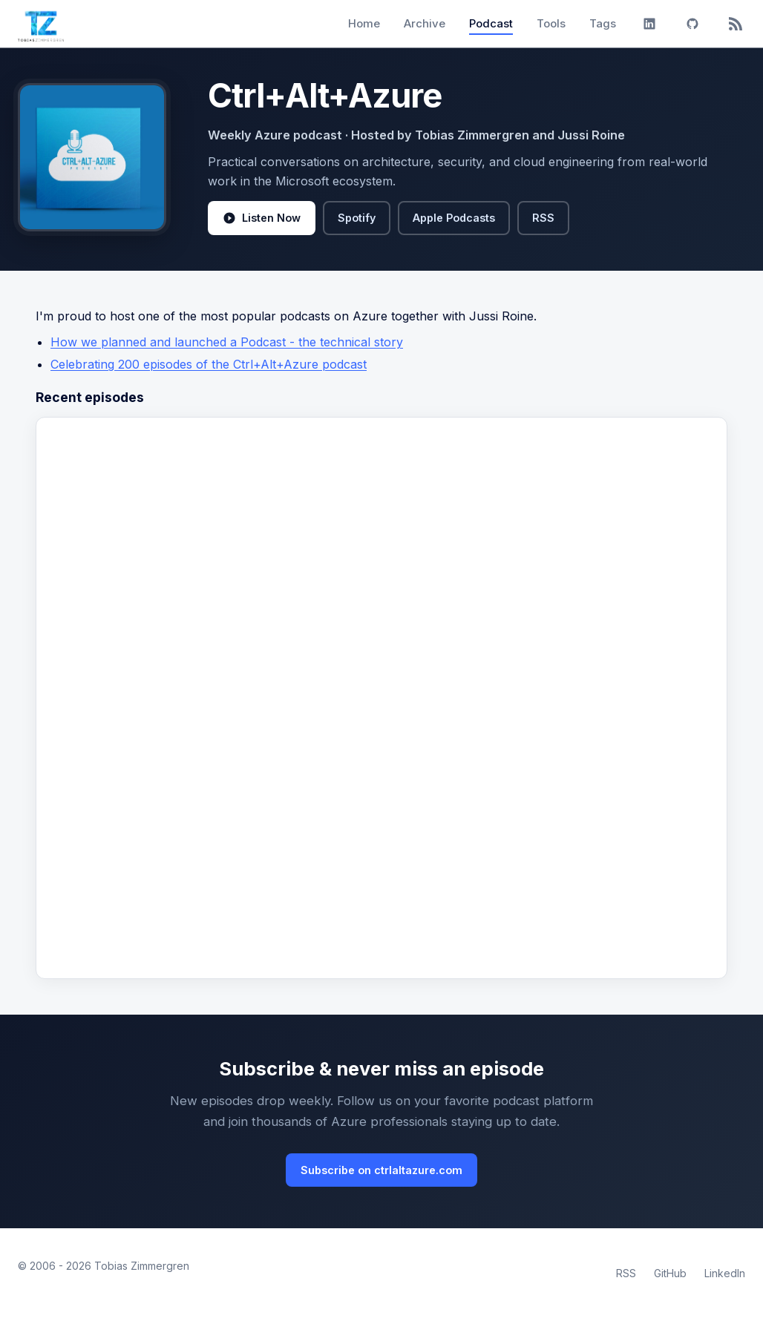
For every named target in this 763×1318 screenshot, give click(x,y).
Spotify (357, 217)
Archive (424, 23)
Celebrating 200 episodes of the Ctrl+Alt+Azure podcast (208, 364)
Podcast (491, 23)
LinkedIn (724, 1273)
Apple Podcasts (454, 217)
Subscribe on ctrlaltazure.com (381, 1170)
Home (364, 23)
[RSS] (735, 23)
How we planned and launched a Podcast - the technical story (226, 342)
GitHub (670, 1273)
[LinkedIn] (649, 23)
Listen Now (262, 218)
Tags (602, 23)
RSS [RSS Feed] (626, 1273)
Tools (551, 23)
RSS (543, 217)
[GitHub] (692, 23)
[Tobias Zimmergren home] (41, 24)
